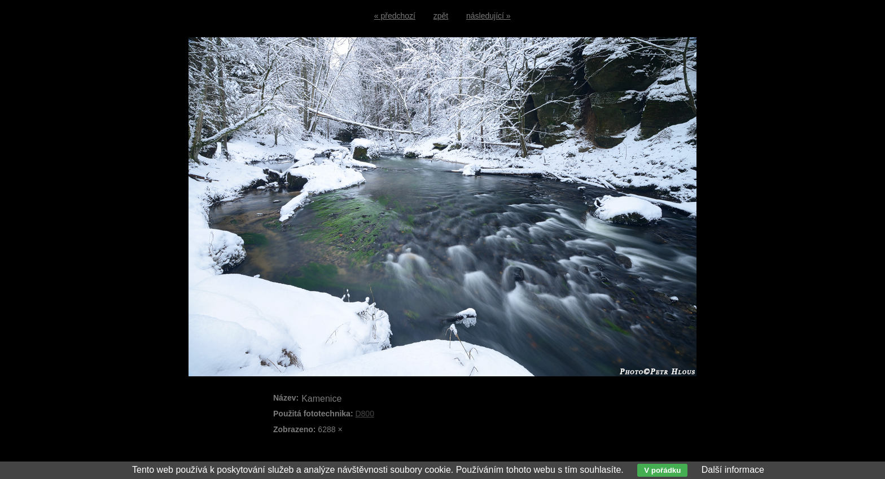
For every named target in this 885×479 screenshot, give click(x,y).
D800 (364, 413)
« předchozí (394, 15)
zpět (440, 15)
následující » (488, 15)
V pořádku (662, 470)
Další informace (733, 469)
